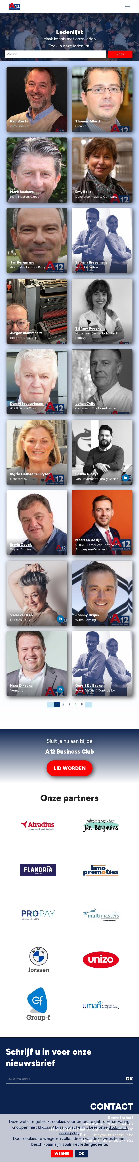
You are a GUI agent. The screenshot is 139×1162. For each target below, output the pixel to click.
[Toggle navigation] (127, 6)
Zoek (120, 54)
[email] (48, 1034)
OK (129, 1034)
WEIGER (62, 1153)
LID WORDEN (69, 768)
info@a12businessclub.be (110, 1090)
